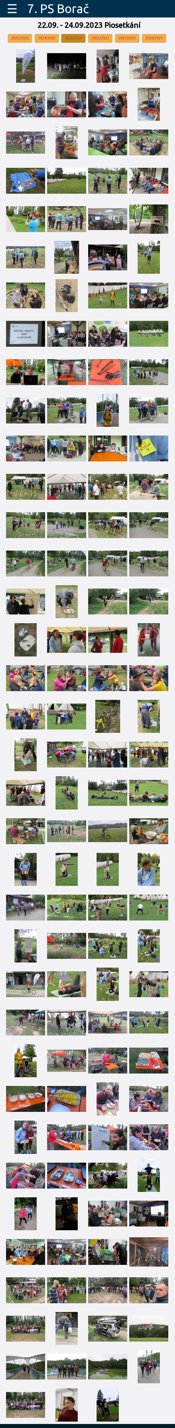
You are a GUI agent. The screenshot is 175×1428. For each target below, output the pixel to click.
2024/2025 (47, 38)
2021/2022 (127, 38)
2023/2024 (73, 38)
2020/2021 (154, 38)
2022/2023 (100, 38)
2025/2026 (20, 38)
